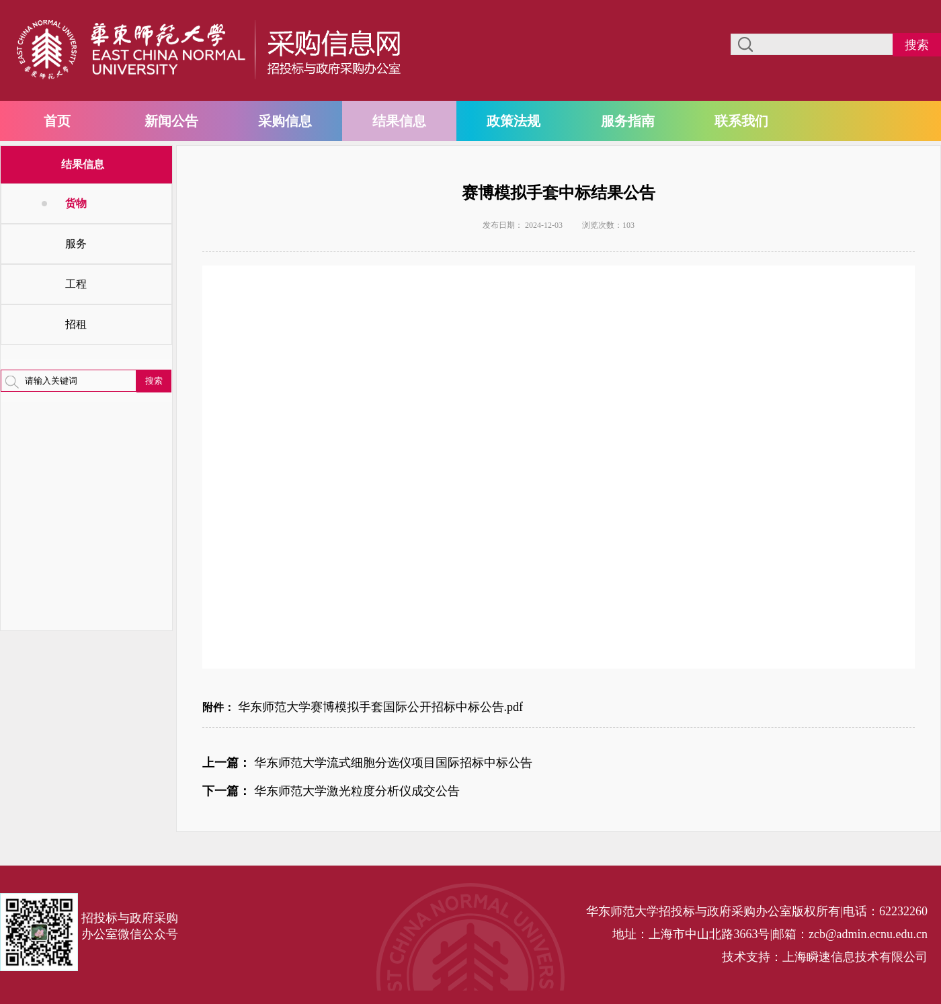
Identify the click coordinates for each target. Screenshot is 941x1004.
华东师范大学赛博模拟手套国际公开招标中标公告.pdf (381, 707)
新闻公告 (171, 121)
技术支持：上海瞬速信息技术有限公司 (825, 957)
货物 (76, 203)
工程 (76, 284)
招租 (76, 324)
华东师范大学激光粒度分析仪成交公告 (357, 791)
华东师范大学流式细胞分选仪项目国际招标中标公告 (393, 762)
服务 (76, 243)
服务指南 (628, 121)
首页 (57, 121)
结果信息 (399, 121)
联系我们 (741, 121)
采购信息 (285, 121)
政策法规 (513, 121)
